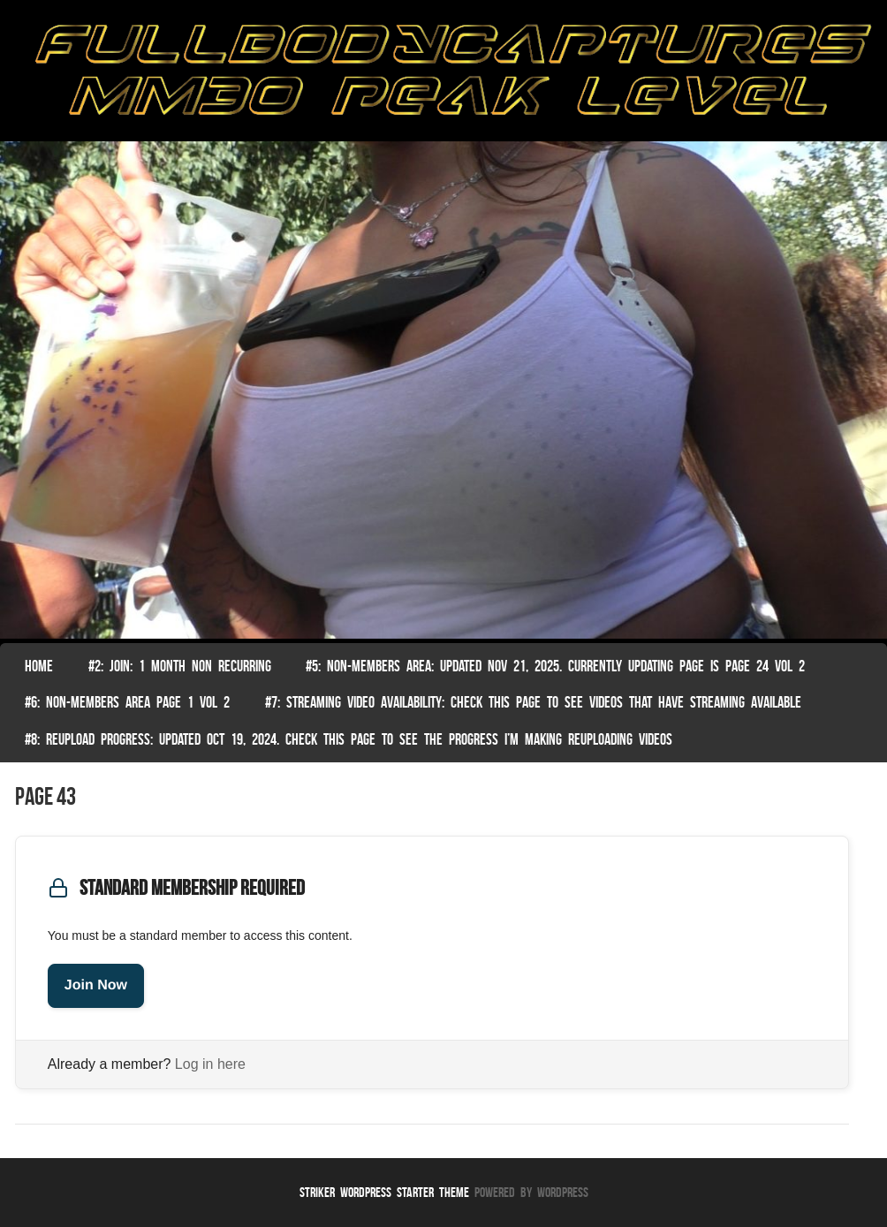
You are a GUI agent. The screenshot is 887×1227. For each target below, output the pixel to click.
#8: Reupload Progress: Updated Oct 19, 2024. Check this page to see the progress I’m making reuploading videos (348, 739)
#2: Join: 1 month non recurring (179, 666)
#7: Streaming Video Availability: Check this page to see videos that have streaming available (533, 702)
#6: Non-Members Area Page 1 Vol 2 (127, 702)
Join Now (95, 985)
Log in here (210, 1064)
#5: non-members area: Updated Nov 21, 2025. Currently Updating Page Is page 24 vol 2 (555, 666)
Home (39, 666)
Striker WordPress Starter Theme (384, 1192)
